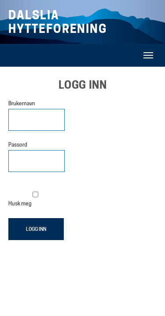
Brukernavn (21, 103)
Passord (17, 144)
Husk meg (23, 195)
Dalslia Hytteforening (58, 22)
